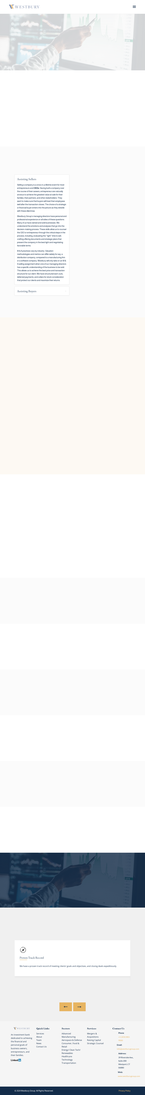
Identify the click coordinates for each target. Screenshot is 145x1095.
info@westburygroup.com (128, 1049)
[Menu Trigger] (134, 6)
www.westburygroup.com (129, 1076)
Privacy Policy (124, 1091)
